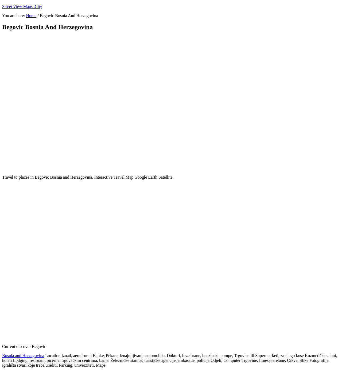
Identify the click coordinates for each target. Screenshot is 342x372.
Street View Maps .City (22, 6)
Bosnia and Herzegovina (23, 355)
